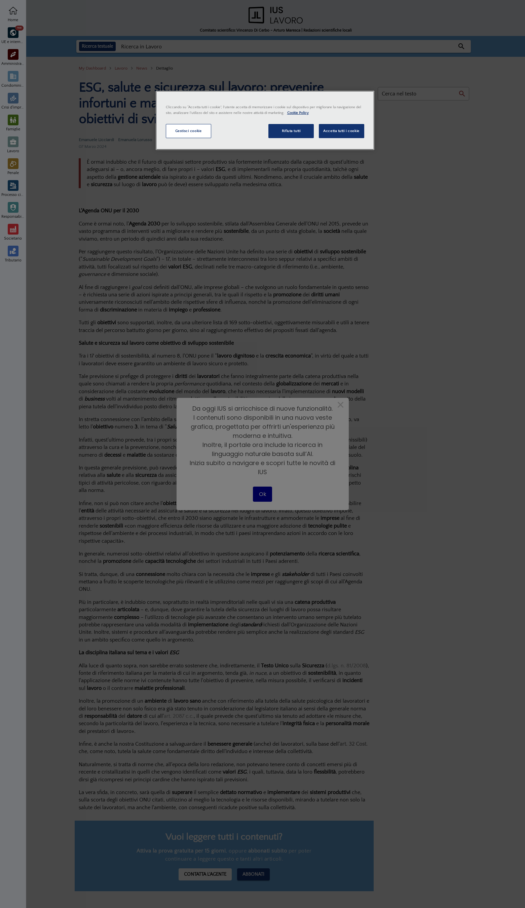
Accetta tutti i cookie (341, 131)
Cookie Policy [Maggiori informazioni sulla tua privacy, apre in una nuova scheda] (298, 113)
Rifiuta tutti (291, 131)
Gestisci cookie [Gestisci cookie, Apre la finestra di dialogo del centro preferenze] (188, 131)
